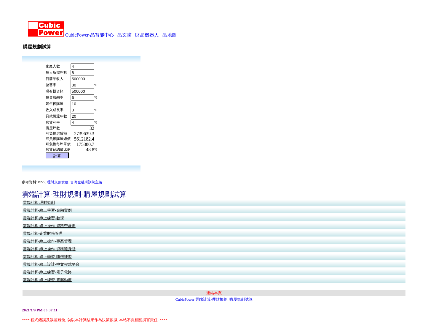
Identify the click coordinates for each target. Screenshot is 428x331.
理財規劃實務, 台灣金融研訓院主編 (74, 174)
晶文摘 (124, 26)
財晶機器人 (147, 26)
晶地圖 (169, 26)
